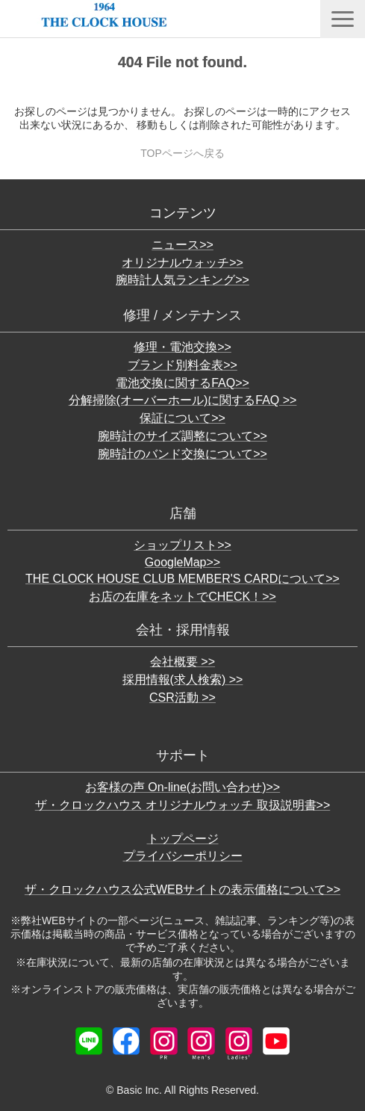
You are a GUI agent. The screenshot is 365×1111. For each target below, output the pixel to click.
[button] (342, 19)
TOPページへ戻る (182, 153)
